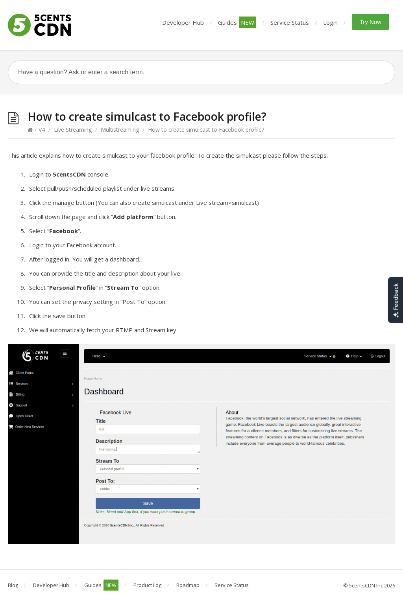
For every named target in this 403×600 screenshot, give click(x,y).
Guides (237, 22)
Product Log (147, 585)
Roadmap (188, 585)
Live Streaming (73, 129)
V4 (42, 129)
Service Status (289, 22)
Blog (13, 585)
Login (330, 22)
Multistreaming (120, 129)
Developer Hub (183, 22)
